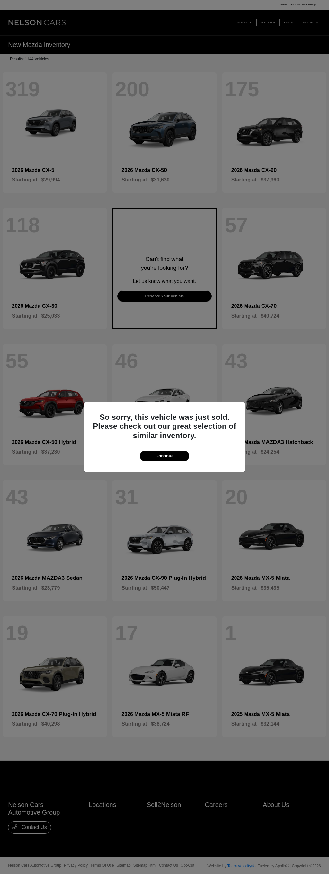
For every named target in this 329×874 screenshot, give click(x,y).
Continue (164, 456)
